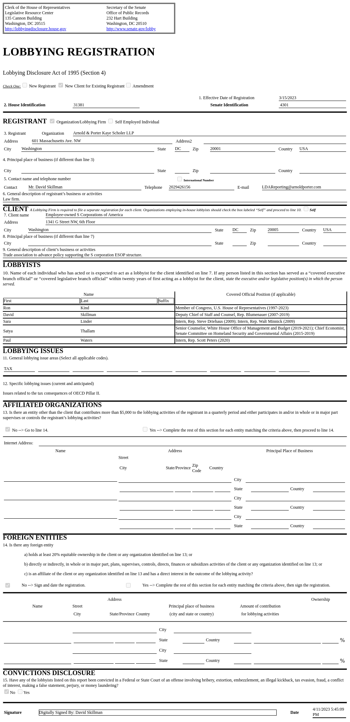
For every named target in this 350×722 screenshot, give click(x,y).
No (10, 692)
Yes (24, 692)
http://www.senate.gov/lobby (131, 28)
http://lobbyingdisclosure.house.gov (35, 28)
